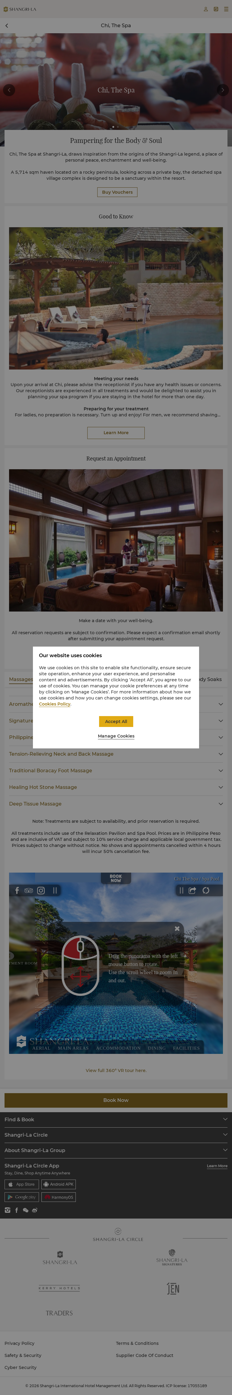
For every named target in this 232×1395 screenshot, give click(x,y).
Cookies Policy (54, 704)
